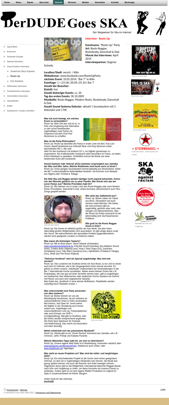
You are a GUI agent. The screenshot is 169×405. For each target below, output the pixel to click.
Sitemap (23, 390)
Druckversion (11, 390)
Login (163, 389)
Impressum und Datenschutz (48, 393)
